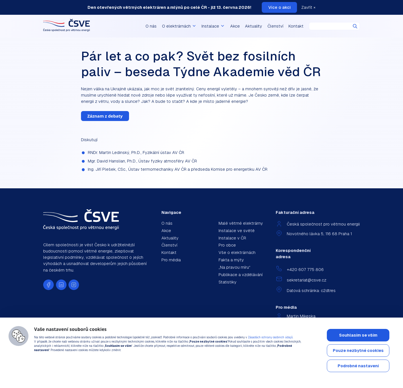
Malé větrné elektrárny (241, 223)
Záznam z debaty (104, 116)
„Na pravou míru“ (234, 267)
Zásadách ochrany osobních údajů (270, 337)
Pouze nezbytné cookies (358, 350)
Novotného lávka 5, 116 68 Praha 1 (319, 233)
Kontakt (296, 26)
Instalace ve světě (237, 230)
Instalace (213, 26)
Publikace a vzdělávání (241, 274)
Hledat (355, 26)
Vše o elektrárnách (237, 252)
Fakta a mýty (231, 259)
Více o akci (279, 7)
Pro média (171, 259)
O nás (151, 26)
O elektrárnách (179, 26)
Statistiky (227, 281)
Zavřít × (308, 7)
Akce (235, 26)
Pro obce (227, 245)
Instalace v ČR (232, 237)
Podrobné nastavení (358, 366)
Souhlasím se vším (358, 335)
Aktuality (253, 26)
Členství (275, 26)
